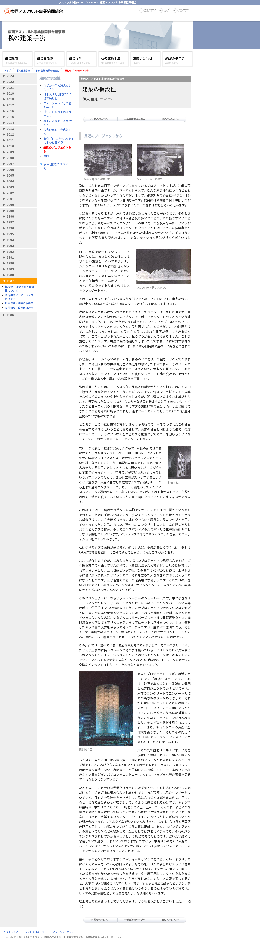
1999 (10, 210)
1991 (10, 257)
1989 (10, 269)
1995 (10, 234)
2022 (10, 82)
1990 (10, 263)
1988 (10, 275)
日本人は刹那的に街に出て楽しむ (57, 96)
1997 (10, 222)
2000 (10, 205)
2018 (10, 99)
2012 (10, 134)
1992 (10, 251)
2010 (10, 146)
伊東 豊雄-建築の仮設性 (47, 70)
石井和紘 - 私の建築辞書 (19, 307)
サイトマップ (11, 931)
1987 (10, 281)
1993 (10, 246)
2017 (10, 105)
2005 (10, 175)
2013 (10, 128)
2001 (10, 199)
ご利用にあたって (35, 931)
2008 (10, 158)
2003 (10, 187)
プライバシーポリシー (64, 931)
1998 (10, 216)
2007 (10, 164)
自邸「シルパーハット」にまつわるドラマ (58, 140)
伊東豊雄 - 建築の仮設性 (19, 303)
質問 (46, 156)
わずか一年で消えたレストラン (57, 87)
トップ (7, 70)
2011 (10, 140)
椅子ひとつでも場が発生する (58, 123)
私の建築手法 (23, 70)
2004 (10, 181)
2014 (10, 123)
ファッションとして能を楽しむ (57, 105)
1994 (10, 240)
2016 (10, 111)
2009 (10, 152)
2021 (10, 87)
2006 (10, 169)
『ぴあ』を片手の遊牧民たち (57, 114)
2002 (10, 193)
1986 (10, 315)
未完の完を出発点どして (57, 132)
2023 (10, 76)
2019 (10, 93)
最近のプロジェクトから (57, 149)
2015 (10, 117)
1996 (10, 228)
